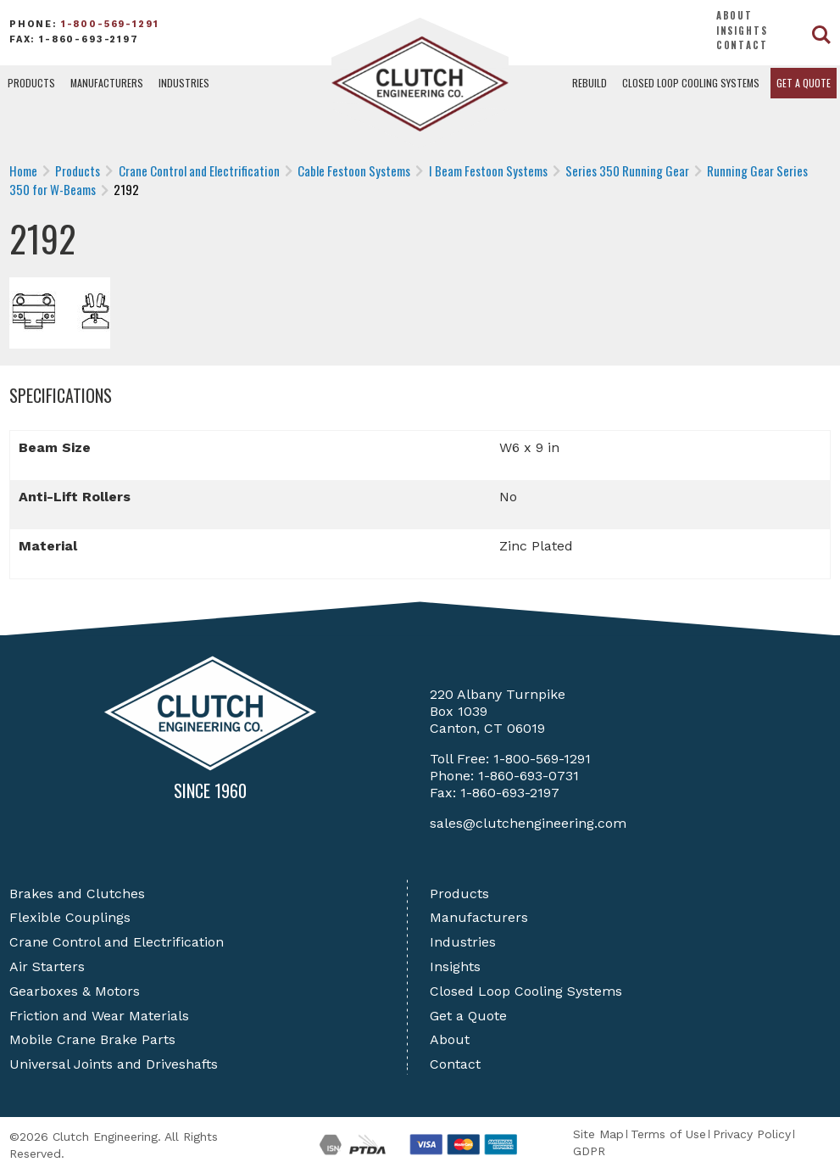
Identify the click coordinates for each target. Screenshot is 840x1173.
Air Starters (47, 966)
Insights (742, 30)
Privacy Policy (752, 1134)
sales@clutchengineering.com (528, 823)
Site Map (598, 1134)
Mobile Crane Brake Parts (92, 1039)
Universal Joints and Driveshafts (113, 1064)
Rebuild (589, 82)
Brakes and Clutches (77, 893)
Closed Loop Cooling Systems (690, 82)
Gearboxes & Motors (74, 991)
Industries (184, 82)
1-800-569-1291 (110, 24)
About (734, 15)
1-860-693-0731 (528, 776)
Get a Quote (803, 82)
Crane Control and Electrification (116, 942)
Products (31, 82)
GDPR (589, 1151)
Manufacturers (106, 82)
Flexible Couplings (70, 917)
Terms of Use (668, 1134)
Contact (742, 45)
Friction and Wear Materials (99, 1016)
